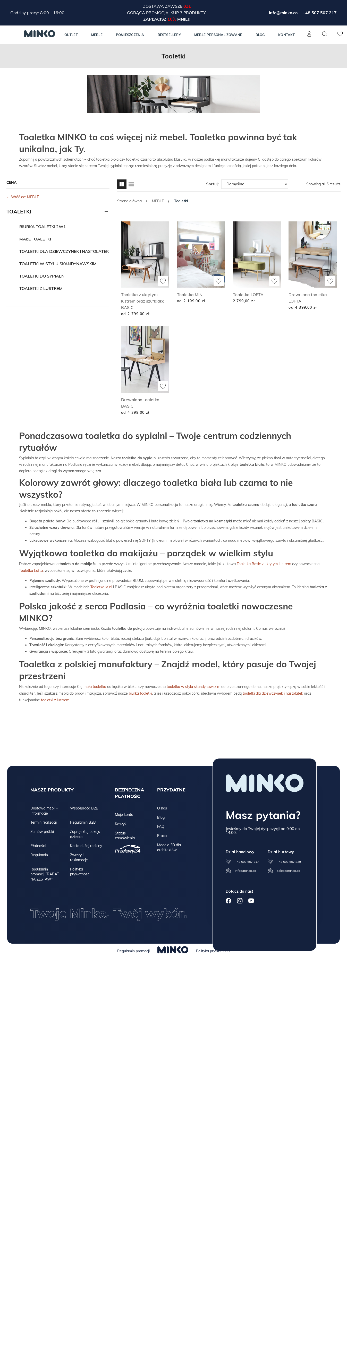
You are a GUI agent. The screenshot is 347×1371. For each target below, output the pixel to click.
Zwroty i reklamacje (79, 856)
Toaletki (18, 211)
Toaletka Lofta (31, 570)
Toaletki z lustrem (41, 288)
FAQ (160, 825)
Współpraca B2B (84, 807)
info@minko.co (283, 12)
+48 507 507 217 (320, 12)
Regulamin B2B (83, 821)
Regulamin (39, 853)
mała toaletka (94, 686)
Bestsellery (169, 35)
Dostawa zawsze (162, 6)
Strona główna (129, 201)
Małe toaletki (35, 239)
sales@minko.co (288, 869)
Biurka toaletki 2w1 (42, 226)
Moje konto (124, 813)
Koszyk (120, 822)
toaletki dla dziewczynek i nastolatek (273, 692)
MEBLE (97, 35)
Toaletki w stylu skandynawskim (58, 263)
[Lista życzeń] (340, 37)
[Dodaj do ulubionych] (163, 281)
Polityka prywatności (80, 870)
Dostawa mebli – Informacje (44, 809)
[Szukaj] (324, 34)
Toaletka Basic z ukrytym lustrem (264, 563)
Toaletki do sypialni (42, 276)
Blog (260, 35)
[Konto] (309, 37)
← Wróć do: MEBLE (22, 197)
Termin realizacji (43, 821)
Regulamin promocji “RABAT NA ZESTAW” (44, 873)
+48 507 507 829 (289, 860)
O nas (162, 807)
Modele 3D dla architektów (169, 846)
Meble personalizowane (218, 35)
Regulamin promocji (133, 949)
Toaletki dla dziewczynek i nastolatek (64, 251)
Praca (162, 834)
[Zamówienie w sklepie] (254, 184)
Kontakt (286, 35)
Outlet (71, 35)
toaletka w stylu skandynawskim (193, 686)
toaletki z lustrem (55, 698)
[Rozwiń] (106, 212)
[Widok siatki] (121, 184)
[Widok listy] (131, 184)
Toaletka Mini (101, 586)
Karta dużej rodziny (86, 844)
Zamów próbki (42, 830)
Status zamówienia (125, 834)
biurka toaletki (140, 692)
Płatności (38, 844)
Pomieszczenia (130, 35)
